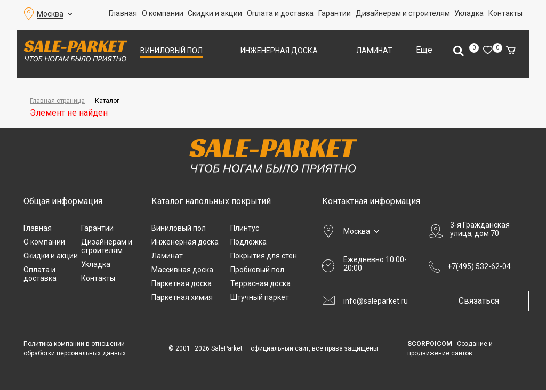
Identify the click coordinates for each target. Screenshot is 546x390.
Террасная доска (260, 283)
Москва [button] (50, 14)
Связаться (482, 301)
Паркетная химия (182, 297)
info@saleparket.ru (375, 301)
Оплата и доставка (280, 13)
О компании (162, 13)
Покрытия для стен (263, 255)
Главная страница (57, 100)
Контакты (505, 13)
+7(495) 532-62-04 (479, 266)
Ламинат (374, 50)
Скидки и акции (215, 13)
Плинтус (244, 228)
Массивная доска (182, 269)
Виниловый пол (171, 50)
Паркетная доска (181, 283)
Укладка (469, 13)
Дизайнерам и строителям (403, 13)
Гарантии (334, 13)
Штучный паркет (259, 297)
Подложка (248, 242)
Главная (123, 13)
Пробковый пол (257, 269)
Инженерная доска (279, 50)
